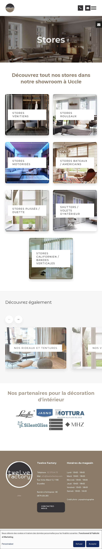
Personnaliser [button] (7, 544)
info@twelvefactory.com (52, 476)
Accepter (93, 544)
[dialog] (51, 539)
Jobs (19, 496)
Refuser (79, 544)
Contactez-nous (48, 507)
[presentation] (9, 321)
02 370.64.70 (52, 472)
